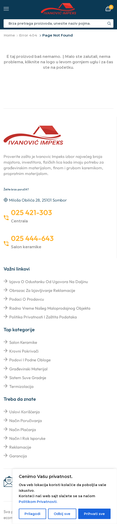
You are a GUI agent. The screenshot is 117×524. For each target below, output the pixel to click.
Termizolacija (21, 386)
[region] (64, 496)
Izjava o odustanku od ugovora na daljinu (48, 281)
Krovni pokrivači (24, 351)
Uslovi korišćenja (24, 411)
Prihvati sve (94, 514)
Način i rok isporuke (27, 438)
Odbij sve (62, 514)
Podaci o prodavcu (26, 299)
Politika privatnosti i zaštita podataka (43, 316)
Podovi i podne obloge (30, 359)
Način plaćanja (22, 429)
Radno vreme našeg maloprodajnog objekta (49, 308)
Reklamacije (20, 447)
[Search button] (109, 23)
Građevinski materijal (28, 368)
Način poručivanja (25, 420)
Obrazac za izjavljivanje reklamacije (42, 290)
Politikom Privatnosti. (38, 502)
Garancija (18, 455)
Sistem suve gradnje (27, 377)
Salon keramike (23, 342)
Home (9, 35)
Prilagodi (32, 514)
